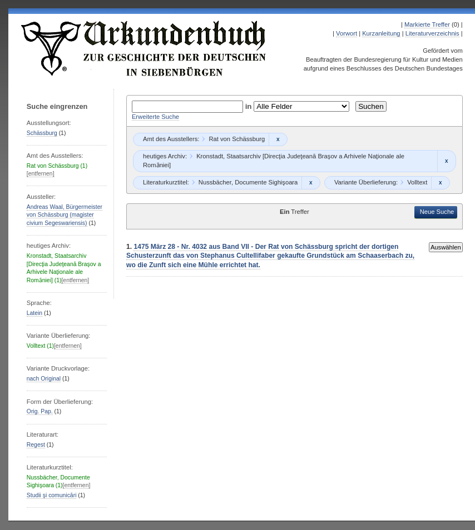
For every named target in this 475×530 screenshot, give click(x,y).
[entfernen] (41, 174)
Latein (34, 313)
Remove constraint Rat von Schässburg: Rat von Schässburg (278, 139)
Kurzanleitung (381, 33)
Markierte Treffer (427, 24)
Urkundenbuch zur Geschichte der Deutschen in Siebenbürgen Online (144, 48)
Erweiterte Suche (155, 116)
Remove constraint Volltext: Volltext (440, 183)
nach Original (44, 379)
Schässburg (42, 133)
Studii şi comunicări (52, 495)
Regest (36, 445)
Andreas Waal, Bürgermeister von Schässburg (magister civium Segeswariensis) (64, 215)
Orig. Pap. (40, 411)
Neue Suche (437, 211)
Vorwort (346, 33)
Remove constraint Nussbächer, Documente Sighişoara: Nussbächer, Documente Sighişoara (310, 183)
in (249, 106)
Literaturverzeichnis (432, 33)
